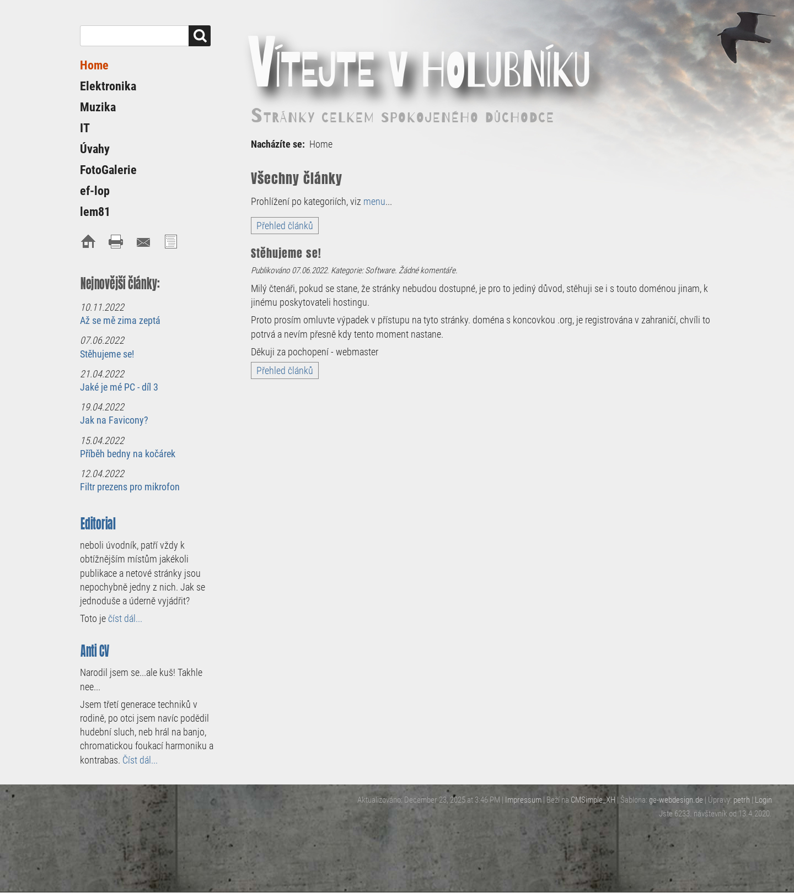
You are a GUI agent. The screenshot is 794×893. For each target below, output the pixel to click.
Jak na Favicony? (114, 420)
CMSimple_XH (593, 800)
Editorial (98, 523)
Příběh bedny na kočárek (127, 453)
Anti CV (95, 651)
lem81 (95, 212)
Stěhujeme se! (107, 354)
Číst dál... (140, 760)
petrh (741, 800)
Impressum (523, 800)
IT (85, 128)
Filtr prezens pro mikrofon (130, 486)
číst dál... (125, 618)
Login (763, 800)
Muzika (98, 107)
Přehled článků (284, 225)
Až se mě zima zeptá (120, 320)
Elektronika (108, 86)
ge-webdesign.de (676, 800)
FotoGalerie (108, 170)
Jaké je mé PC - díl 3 (119, 387)
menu (374, 201)
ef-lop (95, 191)
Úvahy (95, 149)
